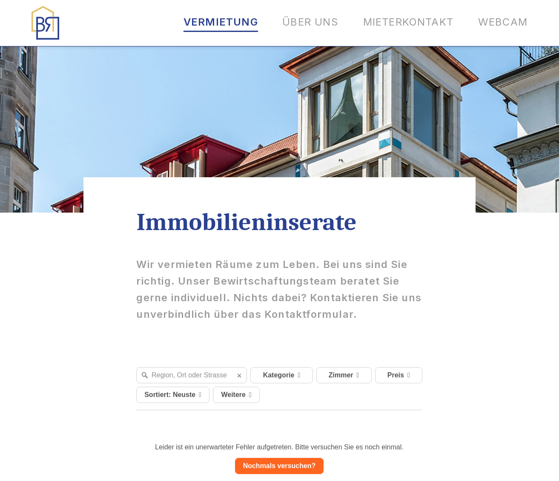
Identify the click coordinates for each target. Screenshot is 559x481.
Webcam (502, 22)
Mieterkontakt (408, 22)
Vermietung (220, 22)
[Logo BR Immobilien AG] (45, 23)
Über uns (310, 22)
